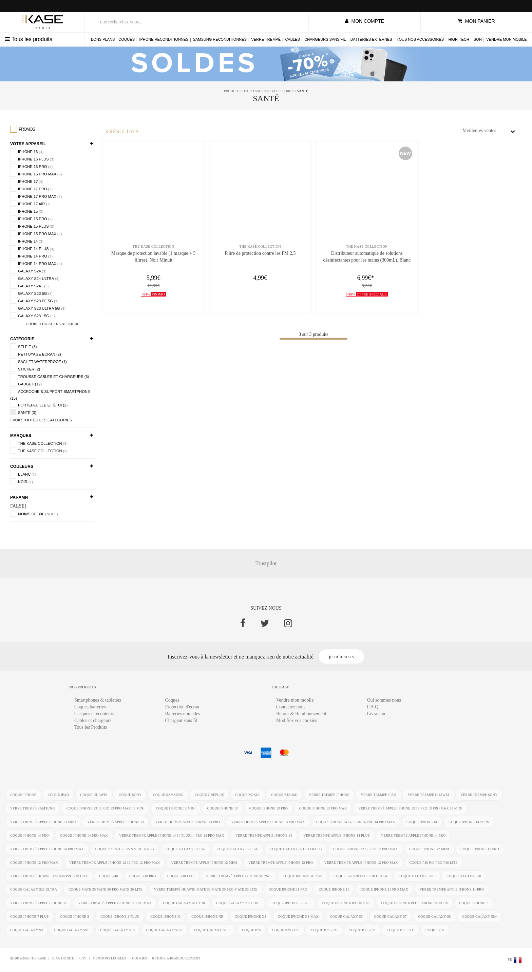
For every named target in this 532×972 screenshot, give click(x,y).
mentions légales (110, 958)
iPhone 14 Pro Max (36, 263)
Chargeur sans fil (181, 720)
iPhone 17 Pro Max (36, 196)
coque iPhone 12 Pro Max (34, 862)
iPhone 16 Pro (31, 166)
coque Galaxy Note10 (184, 903)
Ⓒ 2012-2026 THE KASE (28, 958)
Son (478, 39)
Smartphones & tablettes (97, 700)
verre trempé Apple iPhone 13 (115, 822)
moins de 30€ (34, 514)
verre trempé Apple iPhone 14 (263, 835)
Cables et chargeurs (92, 720)
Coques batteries (90, 706)
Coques (126, 39)
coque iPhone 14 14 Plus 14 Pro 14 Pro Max (356, 822)
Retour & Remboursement (301, 713)
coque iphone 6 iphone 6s (346, 903)
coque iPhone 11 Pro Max (384, 890)
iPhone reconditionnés (163, 39)
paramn (19, 497)
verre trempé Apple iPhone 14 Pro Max (47, 849)
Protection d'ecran (182, 706)
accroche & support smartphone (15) (50, 394)
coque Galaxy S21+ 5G (238, 849)
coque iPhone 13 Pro (268, 808)
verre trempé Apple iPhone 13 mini (43, 822)
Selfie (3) (23, 346)
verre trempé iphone (329, 795)
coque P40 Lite (181, 876)
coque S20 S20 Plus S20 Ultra (361, 876)
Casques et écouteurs (94, 713)
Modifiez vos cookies (296, 720)
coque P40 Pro (142, 876)
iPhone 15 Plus (32, 226)
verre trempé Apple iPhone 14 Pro (413, 835)
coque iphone (23, 795)
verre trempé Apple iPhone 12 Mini (204, 862)
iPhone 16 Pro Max (36, 174)
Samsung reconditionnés (220, 39)
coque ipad (58, 795)
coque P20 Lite (286, 930)
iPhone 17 (26, 181)
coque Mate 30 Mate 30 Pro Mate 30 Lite (106, 890)
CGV (83, 958)
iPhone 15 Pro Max (36, 233)
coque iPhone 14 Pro (29, 835)
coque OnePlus (209, 795)
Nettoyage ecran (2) (35, 354)
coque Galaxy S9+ (71, 930)
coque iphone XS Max (298, 917)
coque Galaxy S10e (212, 930)
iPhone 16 (26, 151)
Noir (21, 481)
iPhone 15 (26, 211)
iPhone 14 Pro (31, 256)
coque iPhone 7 (473, 903)
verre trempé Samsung (32, 808)
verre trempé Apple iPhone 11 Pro (452, 890)
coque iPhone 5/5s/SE (291, 903)
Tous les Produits (90, 727)
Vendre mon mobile (506, 39)
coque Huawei (94, 795)
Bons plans (103, 39)
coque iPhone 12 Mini (429, 849)
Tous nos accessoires (420, 39)
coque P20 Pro (324, 930)
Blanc (23, 474)
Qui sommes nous (384, 700)
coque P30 (435, 930)
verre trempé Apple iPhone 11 (38, 903)
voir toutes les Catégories (41, 420)
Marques (20, 435)
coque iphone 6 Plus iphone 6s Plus (414, 903)
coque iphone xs (250, 917)
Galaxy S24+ (29, 286)
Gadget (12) (26, 384)
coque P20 (251, 930)
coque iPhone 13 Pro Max (323, 808)
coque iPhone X (165, 917)
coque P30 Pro (362, 930)
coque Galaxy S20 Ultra (33, 890)
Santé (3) (23, 412)
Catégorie (22, 339)
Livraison (376, 713)
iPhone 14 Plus (32, 248)
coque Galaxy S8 (434, 917)
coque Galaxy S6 (346, 917)
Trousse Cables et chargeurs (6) (49, 376)
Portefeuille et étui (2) (39, 405)
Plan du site (63, 958)
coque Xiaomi (284, 795)
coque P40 (108, 876)
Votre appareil (28, 143)
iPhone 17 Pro (31, 189)
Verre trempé (266, 39)
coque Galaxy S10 (117, 930)
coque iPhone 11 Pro (288, 890)
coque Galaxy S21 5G (185, 849)
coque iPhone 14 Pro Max (84, 835)
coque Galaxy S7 (390, 917)
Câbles (292, 39)
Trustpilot (266, 563)
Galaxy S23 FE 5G (34, 301)
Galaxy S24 (28, 271)
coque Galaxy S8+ (479, 917)
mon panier (476, 21)
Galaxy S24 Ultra (34, 278)
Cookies (139, 958)
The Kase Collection (39, 443)
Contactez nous (290, 706)
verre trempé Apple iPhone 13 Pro (187, 822)
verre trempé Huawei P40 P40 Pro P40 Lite (49, 876)
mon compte (364, 21)
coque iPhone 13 (222, 808)
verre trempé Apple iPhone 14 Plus (337, 835)
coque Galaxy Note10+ (238, 903)
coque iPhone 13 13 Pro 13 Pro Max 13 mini (105, 808)
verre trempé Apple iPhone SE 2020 (239, 876)
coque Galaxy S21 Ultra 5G (296, 849)
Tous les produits (28, 39)
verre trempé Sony (479, 795)
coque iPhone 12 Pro (480, 849)
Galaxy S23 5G (31, 293)
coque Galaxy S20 (464, 876)
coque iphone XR (207, 917)
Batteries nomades (182, 713)
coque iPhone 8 (74, 917)
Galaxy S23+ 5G (32, 315)
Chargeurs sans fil (325, 39)
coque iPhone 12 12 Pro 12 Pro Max (366, 849)
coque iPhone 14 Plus (469, 822)
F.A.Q (373, 706)
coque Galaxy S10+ (164, 930)
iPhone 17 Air (30, 204)
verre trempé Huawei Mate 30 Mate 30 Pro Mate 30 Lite (206, 890)
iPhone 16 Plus (32, 159)
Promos (22, 130)
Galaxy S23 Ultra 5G (37, 308)
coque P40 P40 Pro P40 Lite (434, 862)
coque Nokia (247, 795)
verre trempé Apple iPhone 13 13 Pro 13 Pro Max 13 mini (410, 808)
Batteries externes (371, 39)
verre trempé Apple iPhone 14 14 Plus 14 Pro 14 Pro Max (171, 835)
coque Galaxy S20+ (417, 876)
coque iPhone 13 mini (176, 808)
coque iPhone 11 (334, 890)
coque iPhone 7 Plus (29, 917)
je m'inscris (341, 656)
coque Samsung (168, 795)
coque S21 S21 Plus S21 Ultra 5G (124, 849)
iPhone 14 (26, 241)
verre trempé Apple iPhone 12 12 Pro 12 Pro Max (114, 862)
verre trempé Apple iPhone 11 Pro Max (115, 903)
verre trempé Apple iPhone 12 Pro (280, 862)
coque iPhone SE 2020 (302, 876)
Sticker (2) (25, 369)
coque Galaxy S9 (26, 930)
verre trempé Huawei (429, 795)
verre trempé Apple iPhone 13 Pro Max (268, 822)
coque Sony (130, 795)
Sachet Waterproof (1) (38, 361)
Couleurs (21, 466)
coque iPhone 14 (422, 822)
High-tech (459, 39)
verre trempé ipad (379, 795)
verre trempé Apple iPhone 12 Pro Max (361, 862)
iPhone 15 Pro (31, 218)
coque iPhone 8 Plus (119, 917)
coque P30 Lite (400, 930)
